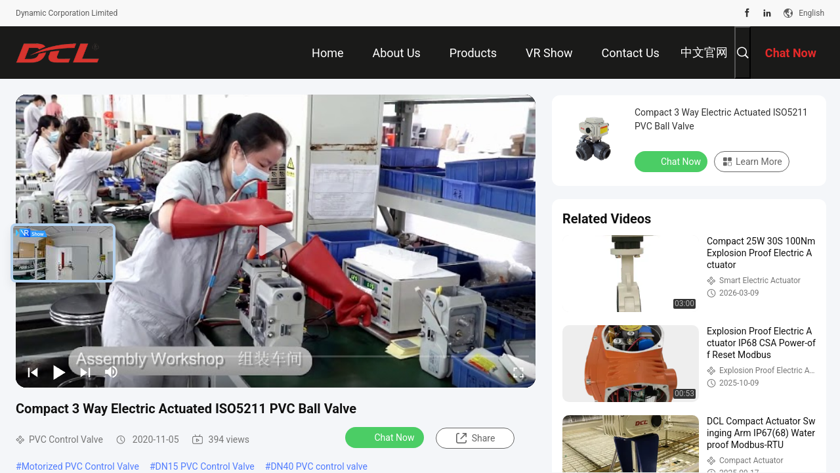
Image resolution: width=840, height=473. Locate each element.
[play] (275, 241)
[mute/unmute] (111, 372)
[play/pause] (59, 372)
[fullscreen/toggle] (518, 372)
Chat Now (386, 436)
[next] (85, 372)
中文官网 (704, 52)
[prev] (33, 372)
